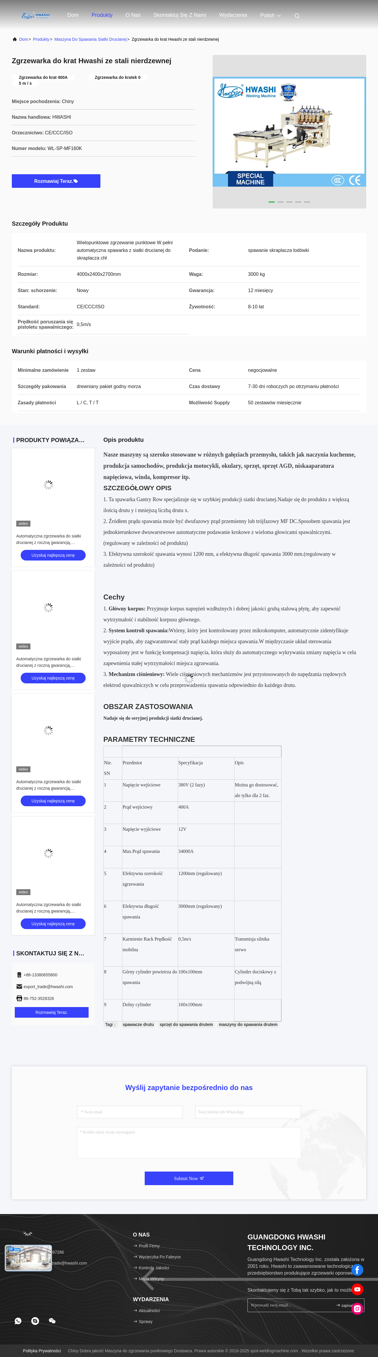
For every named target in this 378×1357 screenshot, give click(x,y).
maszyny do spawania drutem (248, 1024)
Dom (73, 15)
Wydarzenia (233, 15)
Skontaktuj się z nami (180, 15)
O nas (133, 15)
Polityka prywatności (42, 1350)
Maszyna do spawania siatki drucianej (90, 39)
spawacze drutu (138, 1024)
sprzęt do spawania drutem (186, 1024)
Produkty (102, 15)
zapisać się (347, 1305)
